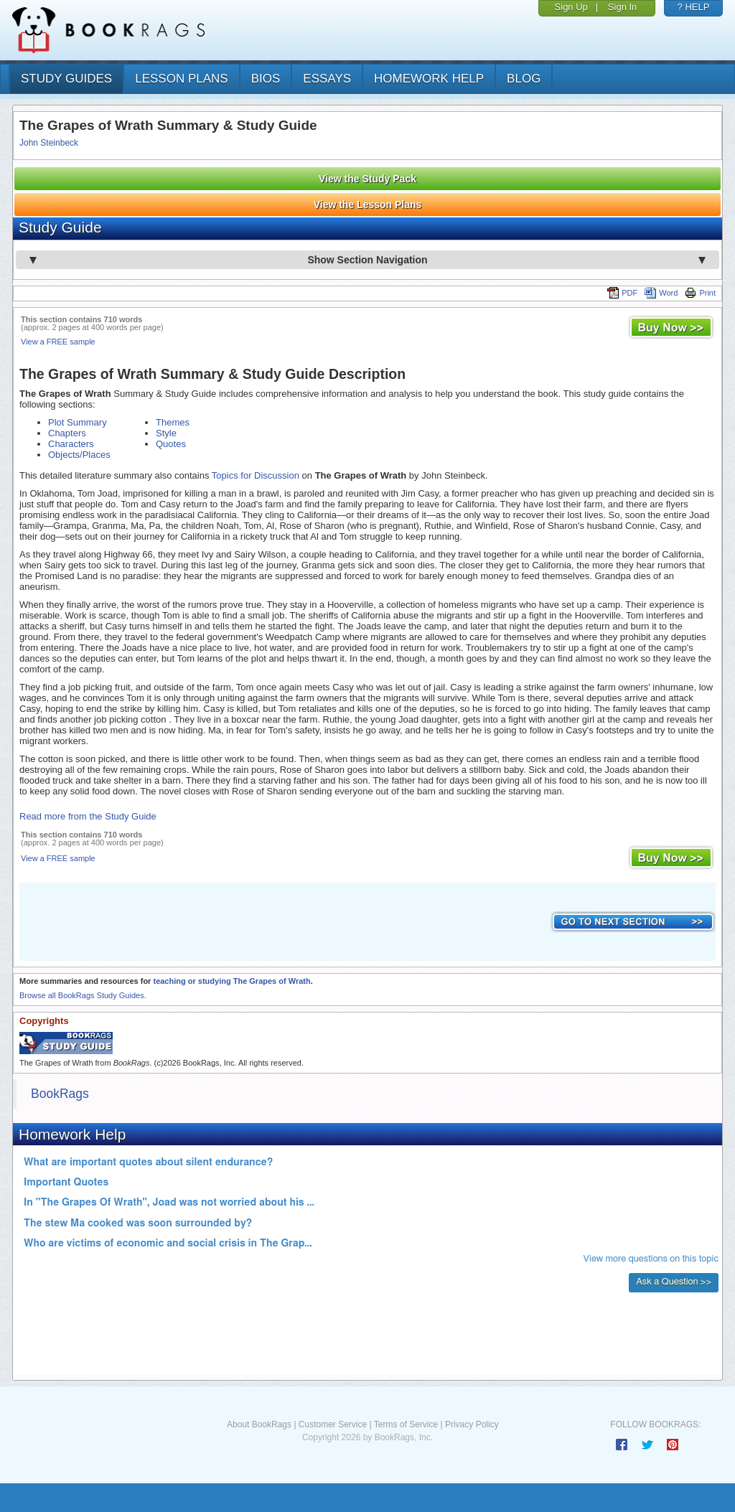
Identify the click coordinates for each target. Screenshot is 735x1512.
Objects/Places (79, 454)
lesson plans (181, 78)
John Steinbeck (48, 143)
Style (166, 433)
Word (661, 292)
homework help (429, 78)
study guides (66, 78)
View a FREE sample (58, 341)
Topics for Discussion (255, 475)
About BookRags (259, 1424)
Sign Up (571, 6)
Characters (71, 443)
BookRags (60, 1093)
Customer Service (333, 1424)
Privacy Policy (472, 1424)
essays (327, 78)
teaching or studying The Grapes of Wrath (231, 981)
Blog (523, 78)
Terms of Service (406, 1424)
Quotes (171, 443)
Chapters (67, 433)
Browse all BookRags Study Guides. (82, 995)
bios (266, 78)
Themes (172, 422)
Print (700, 292)
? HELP (694, 6)
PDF (622, 292)
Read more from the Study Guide (87, 816)
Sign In (622, 6)
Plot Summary (77, 422)
